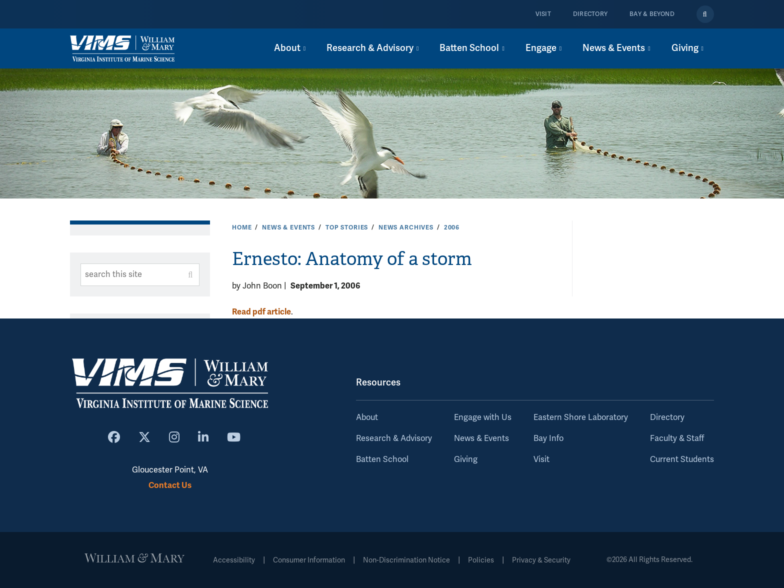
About (367, 417)
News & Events (288, 228)
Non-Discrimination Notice (406, 560)
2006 (452, 228)
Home (242, 228)
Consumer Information (309, 560)
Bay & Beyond (652, 14)
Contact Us (170, 485)
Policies (481, 560)
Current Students (682, 459)
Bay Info (549, 439)
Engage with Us (483, 417)
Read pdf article (261, 311)
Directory (590, 14)
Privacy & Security (541, 560)
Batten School (382, 459)
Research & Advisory (394, 439)
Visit (543, 14)
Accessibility (234, 560)
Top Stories (347, 228)
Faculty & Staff (677, 439)
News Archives (406, 228)
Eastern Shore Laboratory (581, 417)
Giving (466, 459)
